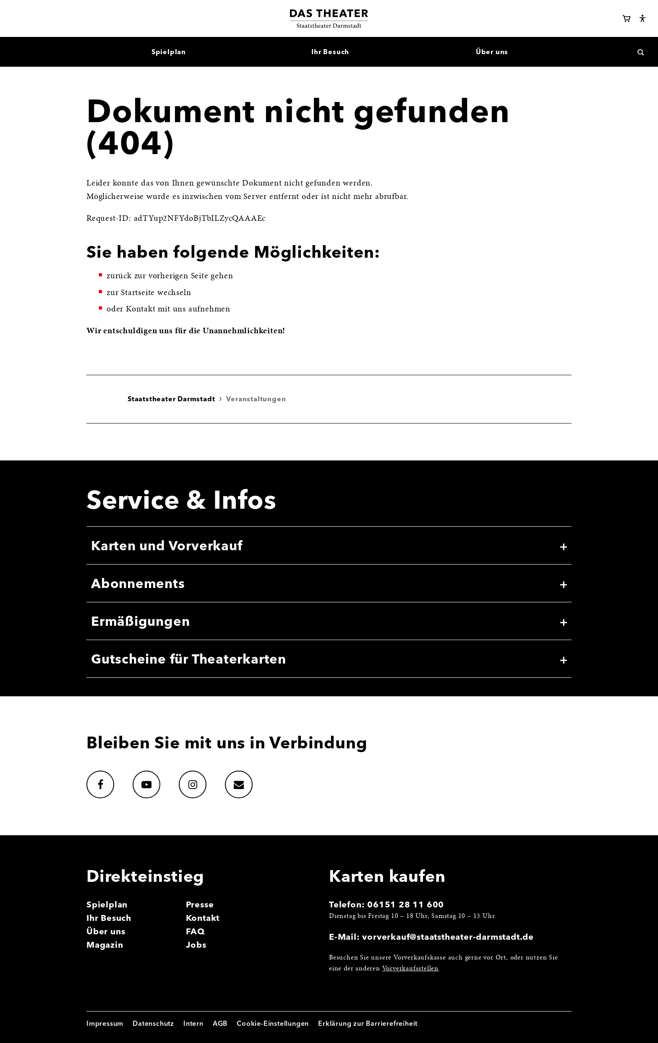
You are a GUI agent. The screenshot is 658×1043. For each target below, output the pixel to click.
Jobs (196, 944)
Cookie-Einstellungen (273, 1023)
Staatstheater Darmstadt (171, 399)
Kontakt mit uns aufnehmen (178, 309)
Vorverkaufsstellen (410, 968)
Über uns (105, 931)
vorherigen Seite (179, 276)
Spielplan (107, 904)
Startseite (138, 293)
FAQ (195, 931)
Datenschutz (153, 1023)
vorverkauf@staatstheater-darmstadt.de (448, 936)
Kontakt (203, 917)
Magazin (104, 944)
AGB (220, 1023)
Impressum (104, 1023)
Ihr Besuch (108, 917)
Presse (200, 904)
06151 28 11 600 (405, 904)
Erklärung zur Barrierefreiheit (368, 1023)
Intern (193, 1023)
